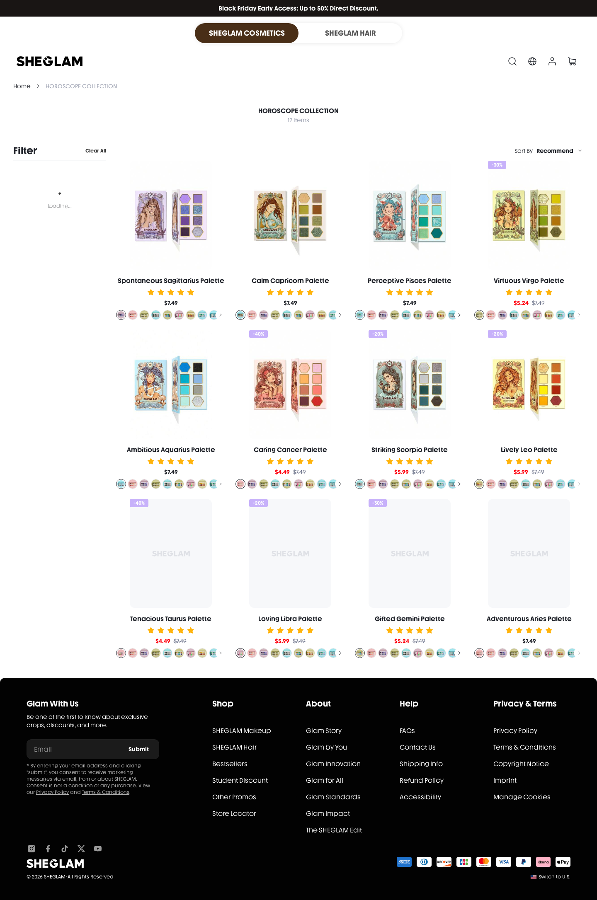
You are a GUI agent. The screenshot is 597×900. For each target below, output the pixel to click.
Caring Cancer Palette (290, 450)
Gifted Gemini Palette (410, 619)
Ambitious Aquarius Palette (171, 450)
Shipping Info (421, 764)
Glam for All (324, 780)
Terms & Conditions (105, 792)
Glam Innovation (333, 764)
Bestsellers (230, 764)
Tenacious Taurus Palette (170, 619)
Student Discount (240, 780)
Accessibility (420, 797)
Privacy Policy (52, 792)
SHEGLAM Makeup (241, 731)
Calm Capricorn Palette (290, 281)
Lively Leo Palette (529, 450)
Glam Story (324, 731)
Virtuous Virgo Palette (529, 281)
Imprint (505, 780)
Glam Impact (328, 814)
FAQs (407, 731)
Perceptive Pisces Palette (409, 281)
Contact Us (418, 747)
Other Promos (234, 797)
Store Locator (234, 814)
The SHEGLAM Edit (334, 830)
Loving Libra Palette (290, 619)
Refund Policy (422, 780)
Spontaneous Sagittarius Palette (171, 281)
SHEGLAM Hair (234, 747)
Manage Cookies (522, 797)
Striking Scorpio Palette (409, 450)
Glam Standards (333, 797)
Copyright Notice (521, 764)
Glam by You (326, 747)
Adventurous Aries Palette (529, 619)
